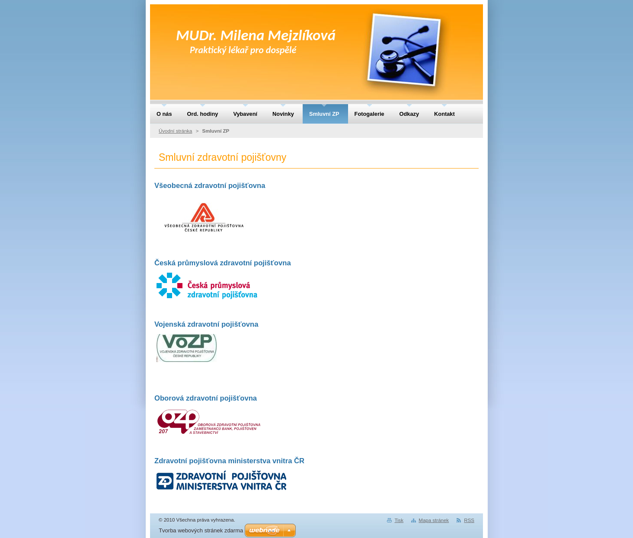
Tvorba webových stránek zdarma (201, 530)
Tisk (398, 520)
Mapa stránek (434, 520)
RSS (469, 520)
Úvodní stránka (175, 131)
